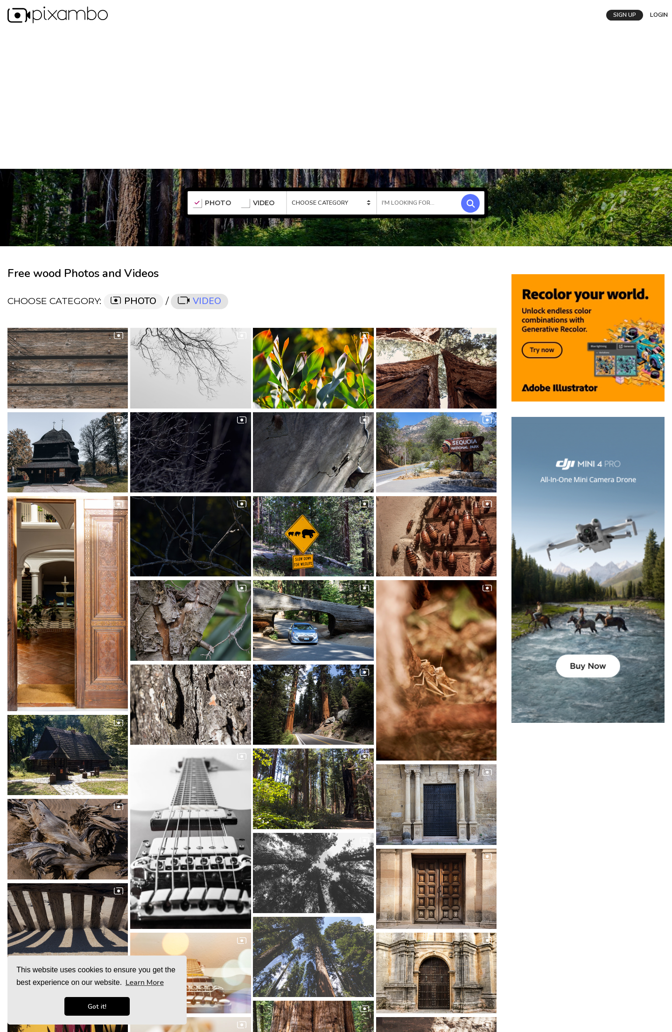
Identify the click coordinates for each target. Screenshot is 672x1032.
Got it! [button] (97, 1006)
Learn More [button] (145, 982)
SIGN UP (621, 15)
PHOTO (211, 203)
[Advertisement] (336, 98)
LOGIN (656, 15)
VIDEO (257, 203)
